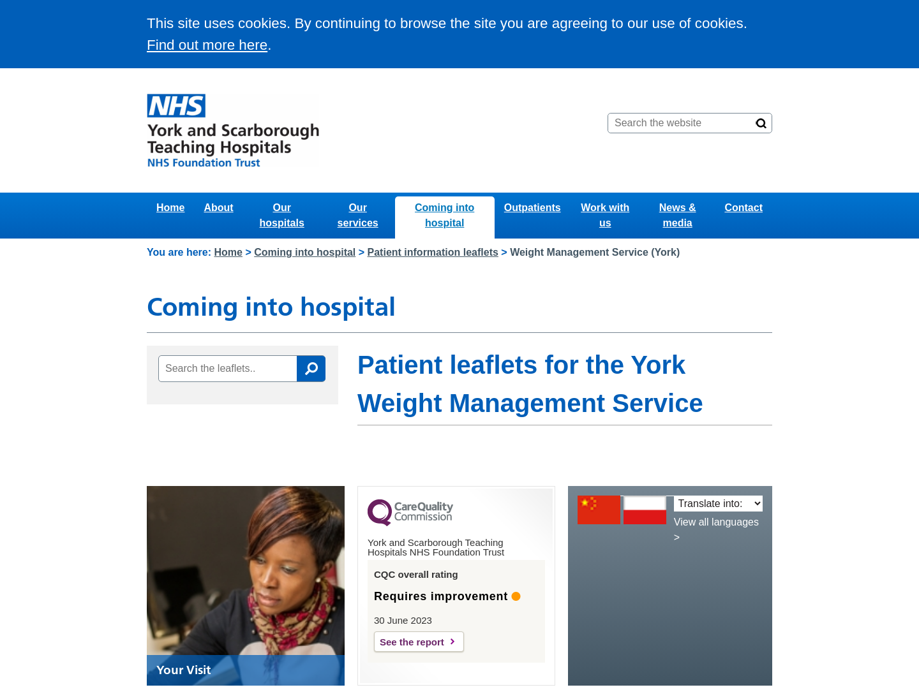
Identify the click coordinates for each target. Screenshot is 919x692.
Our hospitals (282, 215)
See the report (412, 642)
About (218, 207)
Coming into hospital (444, 215)
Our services (358, 215)
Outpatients (532, 207)
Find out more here (207, 45)
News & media (677, 215)
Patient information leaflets (433, 252)
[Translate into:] (718, 504)
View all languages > (716, 530)
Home (170, 207)
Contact (743, 207)
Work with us (605, 215)
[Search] (761, 123)
